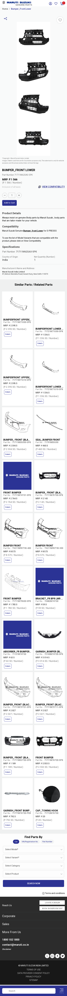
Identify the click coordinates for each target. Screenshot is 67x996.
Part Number (47, 842)
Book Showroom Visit (52, 908)
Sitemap (33, 980)
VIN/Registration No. (30, 842)
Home (5, 9)
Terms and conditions (53, 893)
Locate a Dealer (52, 903)
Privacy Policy (33, 976)
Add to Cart (9, 203)
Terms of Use (34, 969)
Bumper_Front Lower (21, 9)
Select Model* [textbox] (11, 849)
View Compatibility (51, 186)
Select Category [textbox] (12, 866)
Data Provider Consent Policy (33, 973)
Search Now (33, 883)
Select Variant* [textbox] (12, 857)
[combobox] (33, 849)
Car (16, 842)
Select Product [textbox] (12, 874)
